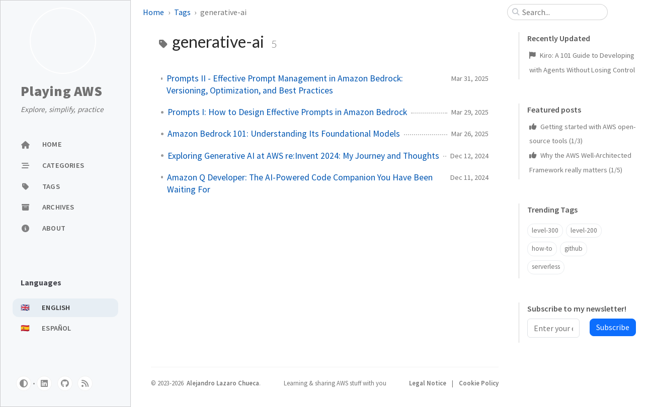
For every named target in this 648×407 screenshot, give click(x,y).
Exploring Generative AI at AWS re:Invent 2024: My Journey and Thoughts (303, 155)
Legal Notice (428, 383)
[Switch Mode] (24, 383)
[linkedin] (44, 383)
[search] (561, 12)
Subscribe (612, 327)
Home (153, 12)
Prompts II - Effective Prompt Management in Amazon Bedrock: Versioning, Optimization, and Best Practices (285, 84)
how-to (542, 248)
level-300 (545, 230)
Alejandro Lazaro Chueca (223, 383)
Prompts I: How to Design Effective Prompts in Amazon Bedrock (287, 112)
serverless (546, 266)
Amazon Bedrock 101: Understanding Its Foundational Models (284, 133)
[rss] (85, 383)
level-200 (584, 230)
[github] (65, 383)
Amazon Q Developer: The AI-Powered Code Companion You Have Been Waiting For (300, 183)
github (573, 248)
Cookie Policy (479, 383)
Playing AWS (61, 91)
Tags (182, 12)
